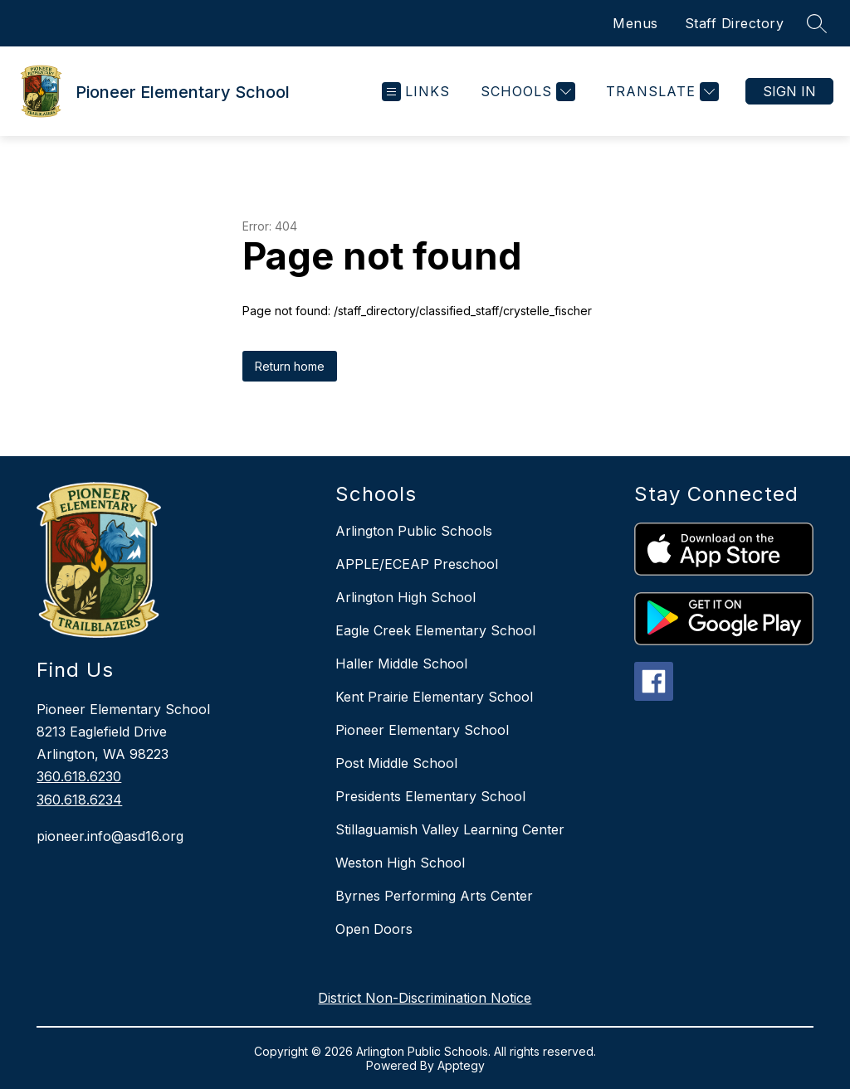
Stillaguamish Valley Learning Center (449, 829)
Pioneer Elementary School (422, 730)
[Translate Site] (660, 91)
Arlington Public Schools (413, 531)
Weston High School (400, 862)
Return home (290, 366)
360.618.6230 (79, 776)
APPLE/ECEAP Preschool (416, 564)
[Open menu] (416, 91)
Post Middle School (396, 763)
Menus (635, 23)
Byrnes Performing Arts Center (434, 895)
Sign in (789, 91)
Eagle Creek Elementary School (435, 630)
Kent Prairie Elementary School (434, 696)
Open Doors (374, 929)
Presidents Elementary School (430, 796)
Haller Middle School (401, 663)
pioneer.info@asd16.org (110, 836)
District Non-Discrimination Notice (424, 997)
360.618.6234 (79, 799)
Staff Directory (734, 23)
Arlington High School (405, 597)
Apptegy (461, 1065)
